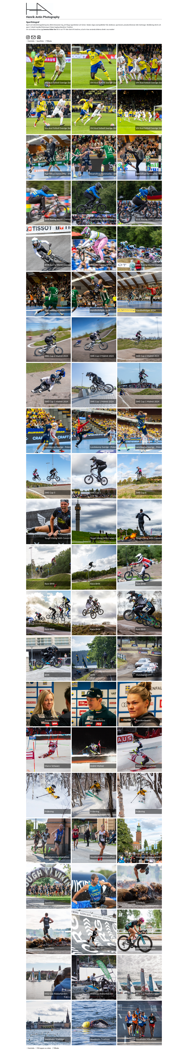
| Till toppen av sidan (43, 1048)
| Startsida (30, 41)
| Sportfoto (40, 41)
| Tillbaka (48, 41)
